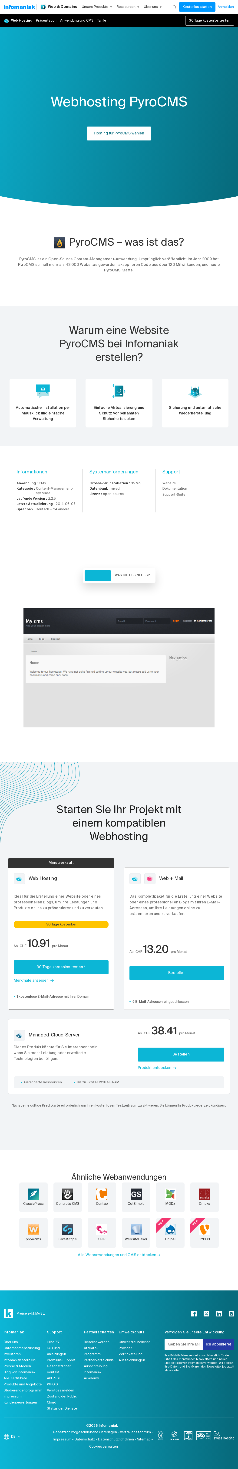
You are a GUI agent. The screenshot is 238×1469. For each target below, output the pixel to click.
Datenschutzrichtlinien (116, 1439)
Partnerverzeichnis (99, 1360)
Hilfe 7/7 (53, 1342)
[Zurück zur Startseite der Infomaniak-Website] (19, 7)
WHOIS (52, 1384)
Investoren (12, 1354)
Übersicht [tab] (98, 575)
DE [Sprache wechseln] (16, 1437)
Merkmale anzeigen (31, 981)
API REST (54, 1378)
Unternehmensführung (22, 1348)
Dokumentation (174, 488)
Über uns (11, 1342)
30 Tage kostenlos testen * (61, 967)
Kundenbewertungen (20, 1402)
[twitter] (206, 1313)
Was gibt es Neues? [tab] (132, 575)
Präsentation (46, 20)
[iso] (203, 1436)
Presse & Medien (17, 1366)
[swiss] (188, 1436)
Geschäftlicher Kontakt (59, 1369)
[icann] (174, 1436)
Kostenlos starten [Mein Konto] (197, 7)
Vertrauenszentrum (135, 1432)
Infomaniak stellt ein (20, 1360)
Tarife (101, 20)
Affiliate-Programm (92, 1351)
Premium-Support (61, 1360)
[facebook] (194, 1313)
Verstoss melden (60, 1390)
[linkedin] (219, 1313)
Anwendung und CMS (76, 20)
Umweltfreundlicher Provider (134, 1345)
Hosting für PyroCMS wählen (119, 133)
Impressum (13, 1396)
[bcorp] (160, 1436)
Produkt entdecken (154, 1068)
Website (169, 483)
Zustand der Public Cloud (62, 1399)
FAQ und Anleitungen (56, 1351)
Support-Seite (173, 494)
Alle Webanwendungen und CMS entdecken (117, 1255)
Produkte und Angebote (23, 1384)
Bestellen (176, 973)
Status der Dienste (62, 1408)
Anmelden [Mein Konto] (226, 7)
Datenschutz (85, 1439)
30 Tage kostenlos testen (209, 20)
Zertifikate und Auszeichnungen (132, 1357)
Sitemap (144, 1439)
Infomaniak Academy (92, 1375)
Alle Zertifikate (15, 1378)
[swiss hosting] (224, 1436)
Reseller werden (96, 1342)
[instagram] (231, 1313)
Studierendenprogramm (23, 1390)
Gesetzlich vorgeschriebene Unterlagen (85, 1432)
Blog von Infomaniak (19, 1372)
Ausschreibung (96, 1366)
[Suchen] (174, 7)
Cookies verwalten (103, 1446)
